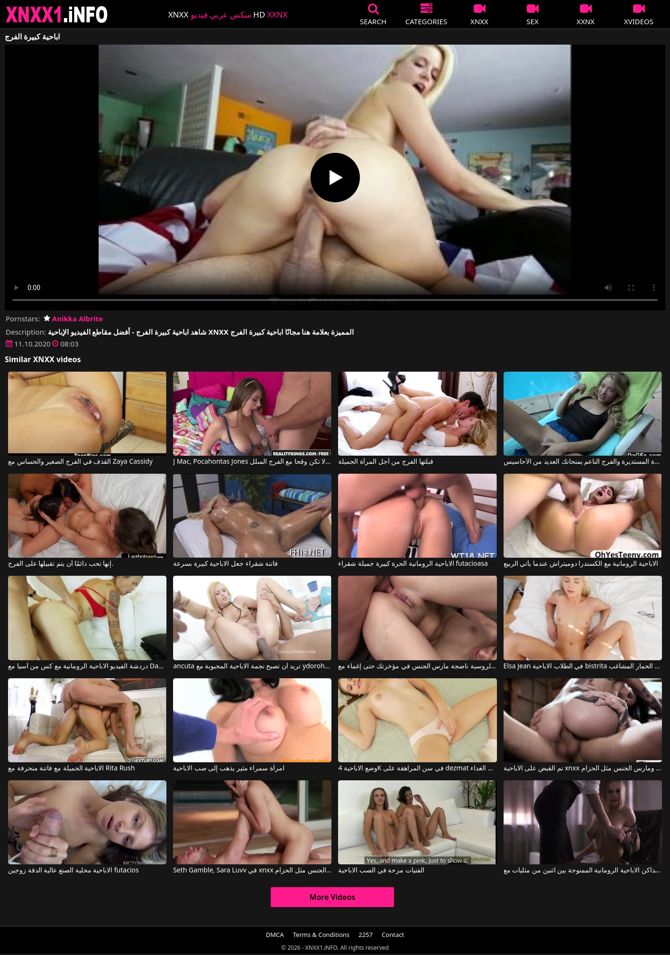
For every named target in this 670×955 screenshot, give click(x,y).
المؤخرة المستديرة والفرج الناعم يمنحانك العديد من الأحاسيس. (583, 462)
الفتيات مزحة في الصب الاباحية (381, 870)
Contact (393, 934)
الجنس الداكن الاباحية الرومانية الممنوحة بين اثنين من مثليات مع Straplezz (583, 870)
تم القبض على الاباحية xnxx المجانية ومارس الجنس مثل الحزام (583, 768)
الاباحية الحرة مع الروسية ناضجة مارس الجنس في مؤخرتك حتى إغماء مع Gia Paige (417, 666)
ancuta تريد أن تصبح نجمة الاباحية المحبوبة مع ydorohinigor (252, 666)
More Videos (333, 897)
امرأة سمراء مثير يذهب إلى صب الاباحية (229, 768)
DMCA (275, 934)
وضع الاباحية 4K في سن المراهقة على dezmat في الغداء (417, 768)
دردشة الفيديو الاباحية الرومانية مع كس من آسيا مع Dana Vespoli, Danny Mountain (87, 666)
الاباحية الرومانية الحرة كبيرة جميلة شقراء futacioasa (412, 564)
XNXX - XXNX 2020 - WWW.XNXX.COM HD (57, 14)
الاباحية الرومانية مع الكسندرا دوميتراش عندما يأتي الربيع (581, 564)
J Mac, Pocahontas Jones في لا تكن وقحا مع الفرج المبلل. (252, 462)
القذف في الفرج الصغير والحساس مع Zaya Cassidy (80, 462)
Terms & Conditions (321, 934)
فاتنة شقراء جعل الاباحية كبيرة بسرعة (225, 564)
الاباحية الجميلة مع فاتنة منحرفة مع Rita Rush (71, 768)
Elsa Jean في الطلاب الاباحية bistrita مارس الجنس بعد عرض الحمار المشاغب (583, 666)
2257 (365, 934)
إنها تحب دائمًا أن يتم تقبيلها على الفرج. (60, 564)
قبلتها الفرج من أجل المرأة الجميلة (385, 462)
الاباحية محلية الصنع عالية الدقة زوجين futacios (73, 870)
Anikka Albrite (73, 318)
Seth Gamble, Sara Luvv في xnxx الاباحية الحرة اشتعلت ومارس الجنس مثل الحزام (252, 870)
